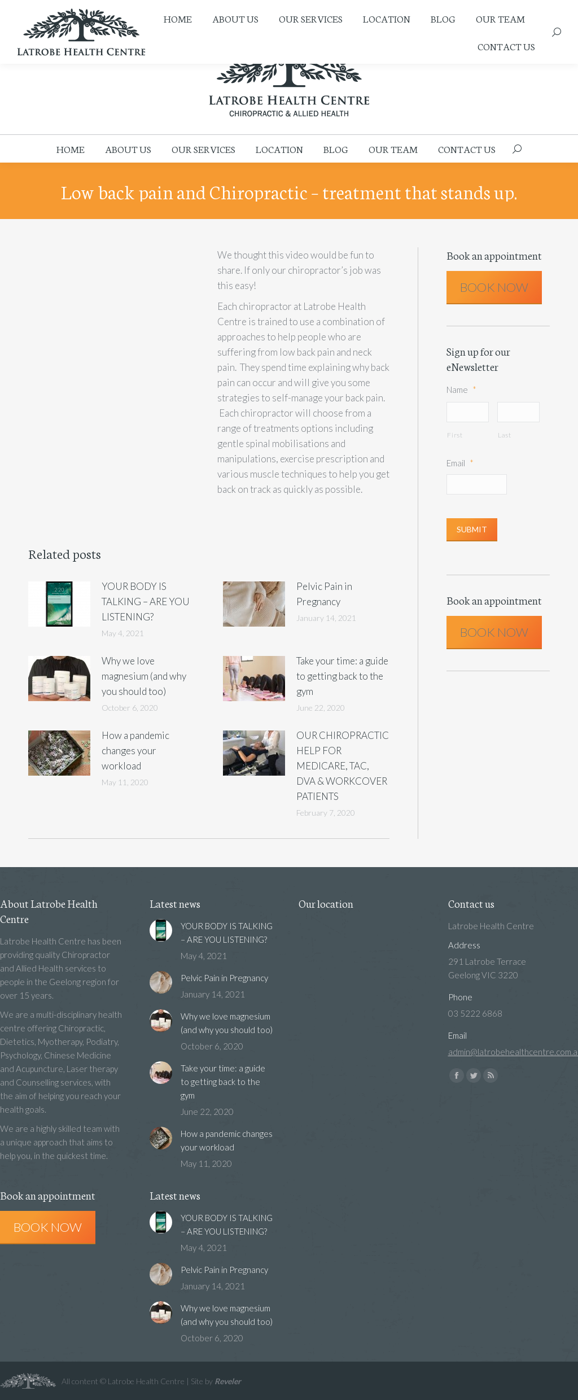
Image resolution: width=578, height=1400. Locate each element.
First (454, 436)
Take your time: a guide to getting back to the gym (342, 676)
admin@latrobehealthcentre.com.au (281, 6)
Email (460, 464)
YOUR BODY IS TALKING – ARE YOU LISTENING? (146, 601)
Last (504, 436)
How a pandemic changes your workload (135, 750)
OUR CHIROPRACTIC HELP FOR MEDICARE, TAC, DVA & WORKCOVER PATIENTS (342, 765)
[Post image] (59, 604)
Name (461, 389)
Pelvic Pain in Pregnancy (324, 593)
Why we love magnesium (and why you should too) (144, 676)
